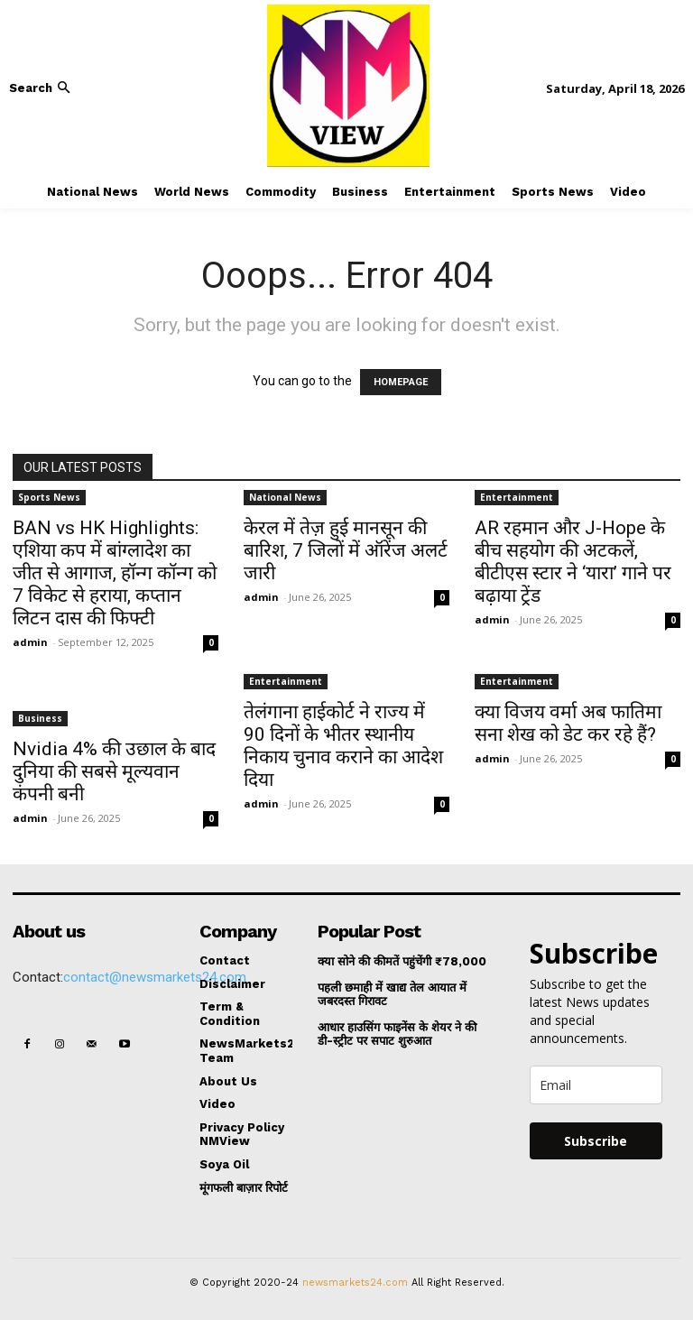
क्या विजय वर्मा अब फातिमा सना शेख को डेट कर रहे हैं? (568, 723)
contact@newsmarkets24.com (154, 977)
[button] (41, 88)
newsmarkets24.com (355, 1282)
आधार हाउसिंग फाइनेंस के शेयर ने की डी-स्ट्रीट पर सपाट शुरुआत (397, 1034)
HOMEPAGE (401, 382)
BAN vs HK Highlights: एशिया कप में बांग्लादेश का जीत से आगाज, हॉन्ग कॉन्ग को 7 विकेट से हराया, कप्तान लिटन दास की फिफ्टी (115, 573)
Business (40, 718)
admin (30, 642)
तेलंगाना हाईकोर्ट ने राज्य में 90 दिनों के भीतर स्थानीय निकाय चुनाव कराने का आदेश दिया (343, 745)
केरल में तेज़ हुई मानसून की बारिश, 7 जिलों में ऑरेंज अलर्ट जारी (346, 550)
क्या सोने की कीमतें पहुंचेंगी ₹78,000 (402, 961)
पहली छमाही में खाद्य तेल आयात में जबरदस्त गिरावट (392, 995)
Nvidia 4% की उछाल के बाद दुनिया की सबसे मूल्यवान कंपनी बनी (114, 771)
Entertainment (516, 497)
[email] (596, 1085)
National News (285, 497)
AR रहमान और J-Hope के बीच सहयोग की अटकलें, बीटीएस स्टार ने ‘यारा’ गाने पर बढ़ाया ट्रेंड (573, 561)
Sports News (49, 497)
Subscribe (595, 1140)
